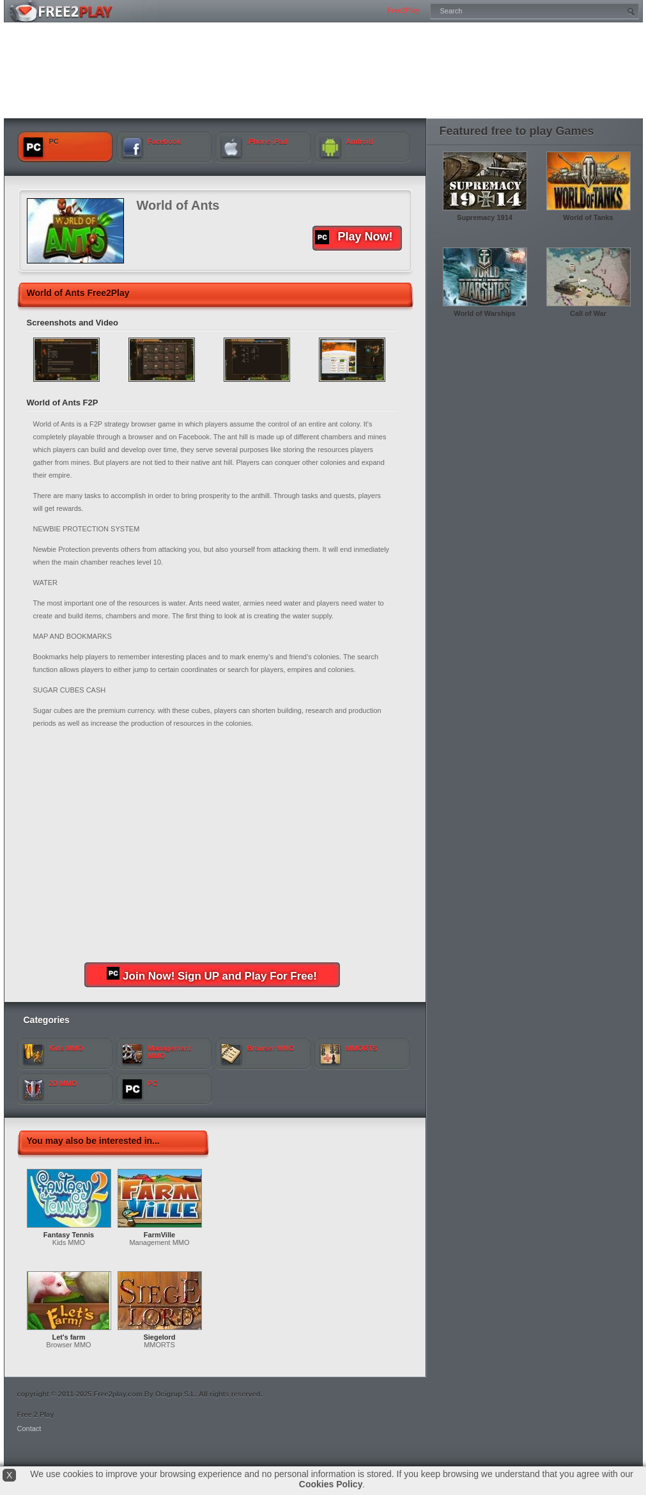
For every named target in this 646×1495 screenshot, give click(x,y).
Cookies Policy (331, 1484)
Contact (29, 1428)
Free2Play (403, 10)
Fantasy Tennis (68, 1235)
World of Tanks (588, 217)
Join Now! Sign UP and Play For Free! (212, 974)
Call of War (588, 313)
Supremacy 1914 (484, 217)
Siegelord (159, 1337)
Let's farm (68, 1337)
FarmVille (159, 1235)
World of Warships (485, 313)
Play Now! (354, 237)
